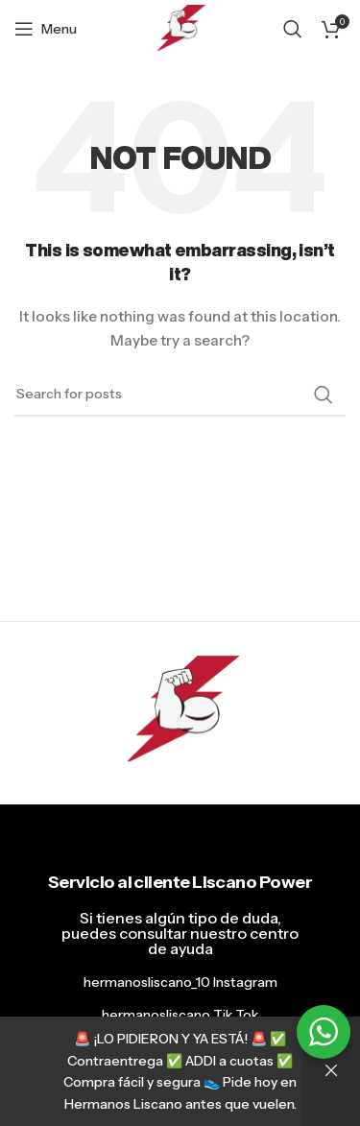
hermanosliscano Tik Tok (180, 1014)
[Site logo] (180, 27)
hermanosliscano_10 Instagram (180, 982)
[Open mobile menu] (45, 29)
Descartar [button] (331, 1071)
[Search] (293, 29)
